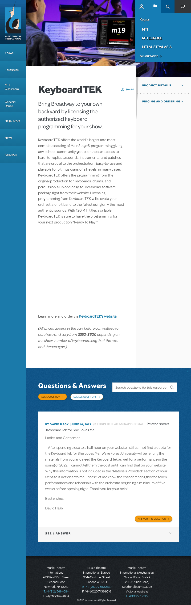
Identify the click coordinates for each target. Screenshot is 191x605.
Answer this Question (152, 515)
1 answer (58, 530)
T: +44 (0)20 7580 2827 (96, 584)
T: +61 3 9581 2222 (137, 593)
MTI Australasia (157, 46)
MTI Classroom (12, 87)
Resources (12, 70)
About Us (11, 155)
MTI (145, 29)
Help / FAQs (12, 121)
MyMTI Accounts (141, 6)
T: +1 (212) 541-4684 (56, 588)
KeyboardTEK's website (97, 316)
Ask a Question (50, 396)
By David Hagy (57, 421)
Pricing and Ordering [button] (161, 101)
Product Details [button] (156, 85)
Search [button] (168, 6)
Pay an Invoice (149, 56)
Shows (9, 53)
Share (130, 89)
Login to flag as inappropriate (121, 421)
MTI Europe (152, 38)
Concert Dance (10, 104)
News (8, 138)
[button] (154, 6)
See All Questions (85, 396)
